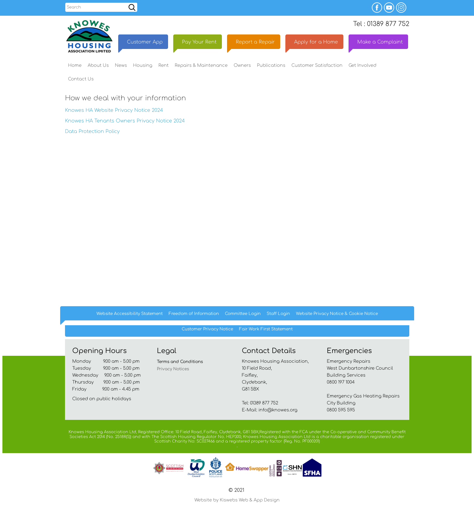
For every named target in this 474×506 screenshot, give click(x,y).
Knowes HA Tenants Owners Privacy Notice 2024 (125, 121)
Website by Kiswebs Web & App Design (237, 500)
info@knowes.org (277, 409)
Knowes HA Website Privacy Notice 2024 (114, 110)
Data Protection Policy (92, 131)
